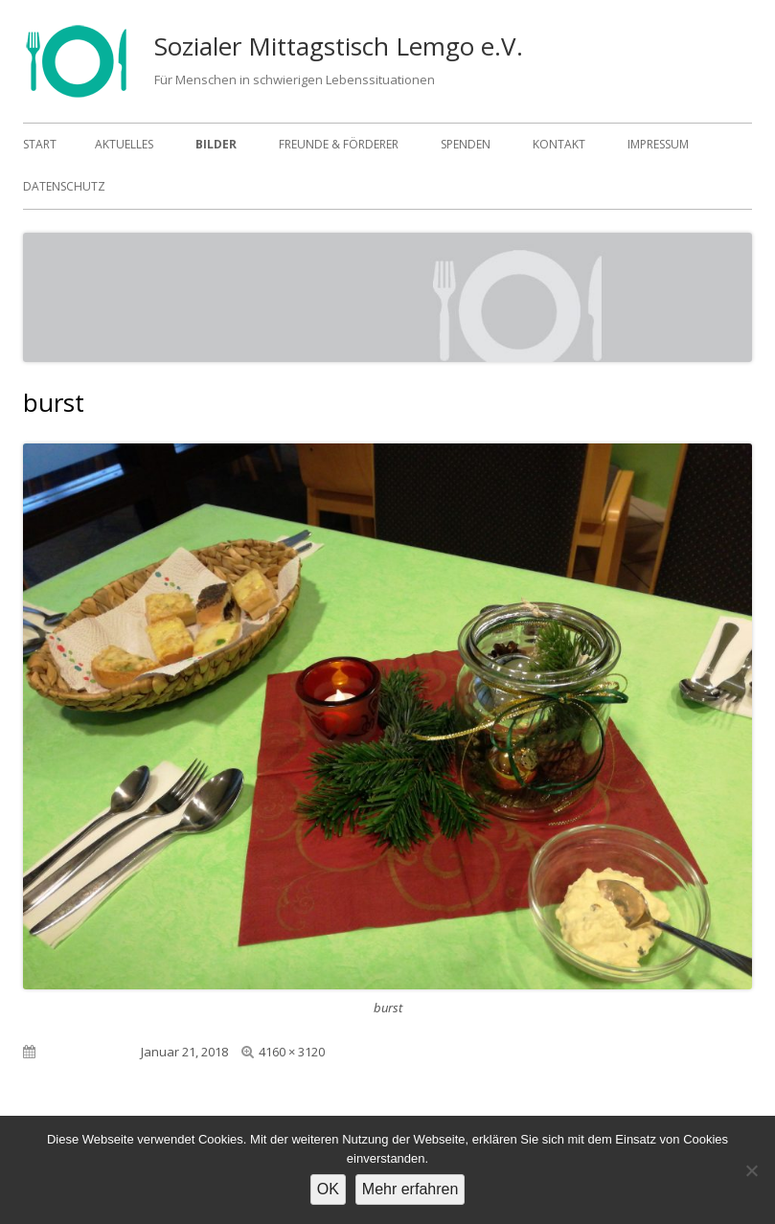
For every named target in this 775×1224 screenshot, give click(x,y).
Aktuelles (124, 144)
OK (328, 1189)
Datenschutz (64, 186)
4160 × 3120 (292, 1051)
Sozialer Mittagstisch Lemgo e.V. (338, 46)
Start (40, 144)
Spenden (465, 144)
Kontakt (559, 144)
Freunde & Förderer (339, 144)
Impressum (658, 144)
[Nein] (751, 1170)
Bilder (216, 144)
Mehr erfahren (410, 1189)
